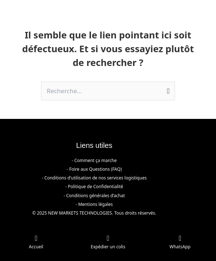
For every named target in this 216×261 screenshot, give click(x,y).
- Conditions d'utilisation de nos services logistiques (94, 178)
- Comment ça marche (94, 160)
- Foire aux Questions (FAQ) (94, 169)
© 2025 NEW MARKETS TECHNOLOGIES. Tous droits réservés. (94, 213)
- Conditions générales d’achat (94, 195)
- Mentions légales (94, 204)
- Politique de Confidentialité (94, 186)
